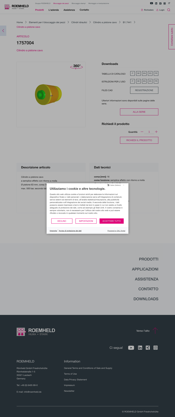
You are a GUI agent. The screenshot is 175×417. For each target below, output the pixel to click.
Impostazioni (86, 221)
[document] (87, 202)
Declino (61, 221)
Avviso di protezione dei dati (70, 231)
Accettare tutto (111, 221)
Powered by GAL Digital (116, 231)
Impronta (53, 231)
